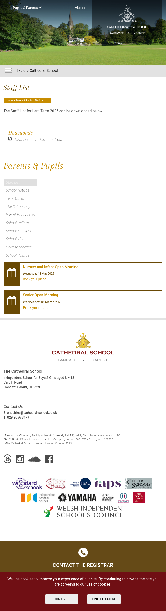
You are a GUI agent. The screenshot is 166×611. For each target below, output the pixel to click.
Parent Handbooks (20, 215)
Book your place (34, 279)
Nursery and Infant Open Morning (50, 267)
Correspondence (19, 247)
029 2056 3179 (18, 417)
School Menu (16, 239)
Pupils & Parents (27, 7)
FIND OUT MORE (104, 599)
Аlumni (80, 8)
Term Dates (15, 198)
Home (10, 100)
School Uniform (18, 223)
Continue (62, 599)
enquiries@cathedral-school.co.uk (32, 413)
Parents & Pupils (23, 100)
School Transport (19, 231)
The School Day (18, 206)
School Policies (17, 255)
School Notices (17, 190)
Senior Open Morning (40, 295)
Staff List (13, 182)
